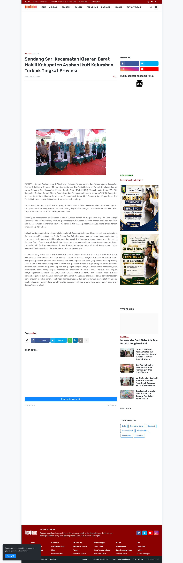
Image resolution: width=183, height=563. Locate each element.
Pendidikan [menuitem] (92, 7)
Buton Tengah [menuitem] (134, 7)
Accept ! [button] (10, 556)
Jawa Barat (141, 546)
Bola (124, 426)
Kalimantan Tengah (80, 546)
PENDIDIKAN (126, 175)
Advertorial (126, 436)
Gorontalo (55, 543)
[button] (151, 7)
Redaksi (27, 2)
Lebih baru (30, 405)
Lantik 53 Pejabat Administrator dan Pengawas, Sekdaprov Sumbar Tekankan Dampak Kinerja (146, 354)
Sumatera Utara (136, 426)
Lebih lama (111, 405)
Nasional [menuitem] (105, 7)
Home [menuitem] (43, 7)
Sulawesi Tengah (143, 554)
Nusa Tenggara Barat (124, 550)
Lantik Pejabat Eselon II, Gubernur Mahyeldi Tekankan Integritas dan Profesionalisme (147, 382)
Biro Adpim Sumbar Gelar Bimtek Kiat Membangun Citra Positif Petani (145, 369)
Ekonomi (151, 426)
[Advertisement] (91, 32)
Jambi (32, 543)
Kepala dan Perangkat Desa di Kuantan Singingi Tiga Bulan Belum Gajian (146, 395)
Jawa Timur (98, 546)
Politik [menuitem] (78, 7)
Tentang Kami (96, 2)
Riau (53, 550)
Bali (138, 543)
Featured (139, 436)
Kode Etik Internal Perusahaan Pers (63, 2)
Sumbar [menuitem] (53, 7)
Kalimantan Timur (58, 546)
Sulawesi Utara (121, 554)
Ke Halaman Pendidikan (131, 180)
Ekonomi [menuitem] (66, 7)
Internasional (127, 431)
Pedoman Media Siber (40, 2)
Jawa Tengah (121, 546)
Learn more (23, 551)
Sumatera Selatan (79, 554)
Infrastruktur (142, 431)
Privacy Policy (83, 2)
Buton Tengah (99, 543)
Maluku (139, 550)
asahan (36, 54)
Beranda (28, 54)
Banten (118, 543)
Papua (75, 550)
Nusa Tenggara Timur (102, 550)
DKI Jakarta (77, 543)
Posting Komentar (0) (70, 399)
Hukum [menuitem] (118, 7)
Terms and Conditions (121, 559)
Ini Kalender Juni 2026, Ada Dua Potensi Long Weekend (139, 342)
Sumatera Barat (100, 554)
